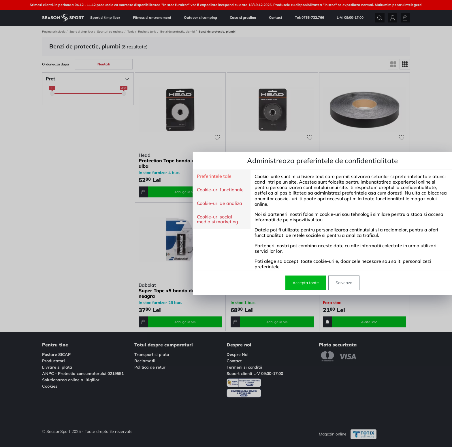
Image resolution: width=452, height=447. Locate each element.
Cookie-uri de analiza (123, 203)
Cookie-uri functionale (124, 190)
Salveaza (247, 282)
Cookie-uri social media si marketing (121, 219)
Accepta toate (209, 282)
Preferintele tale (118, 176)
